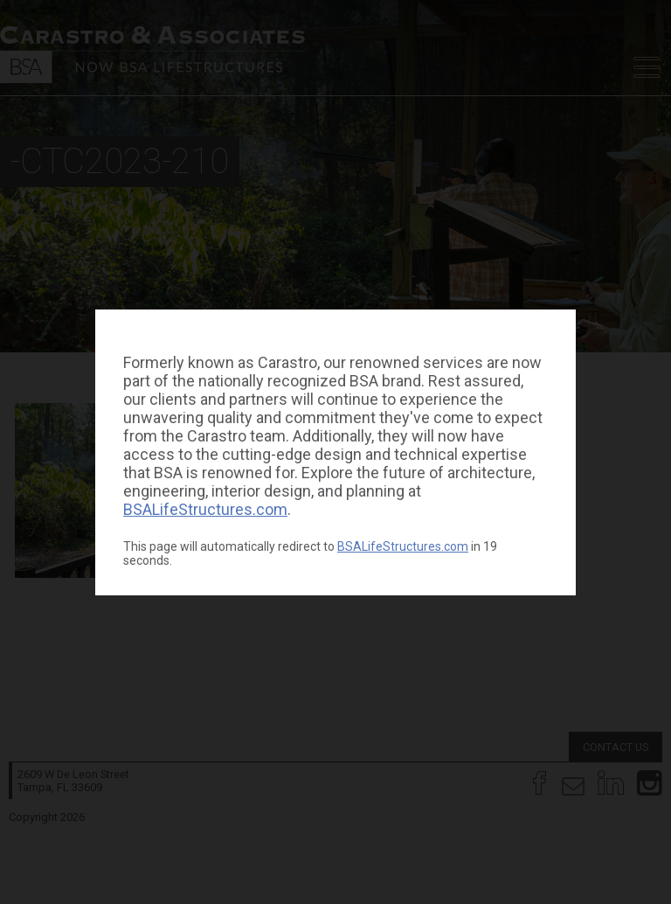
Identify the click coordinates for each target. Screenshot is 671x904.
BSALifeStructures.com (205, 509)
